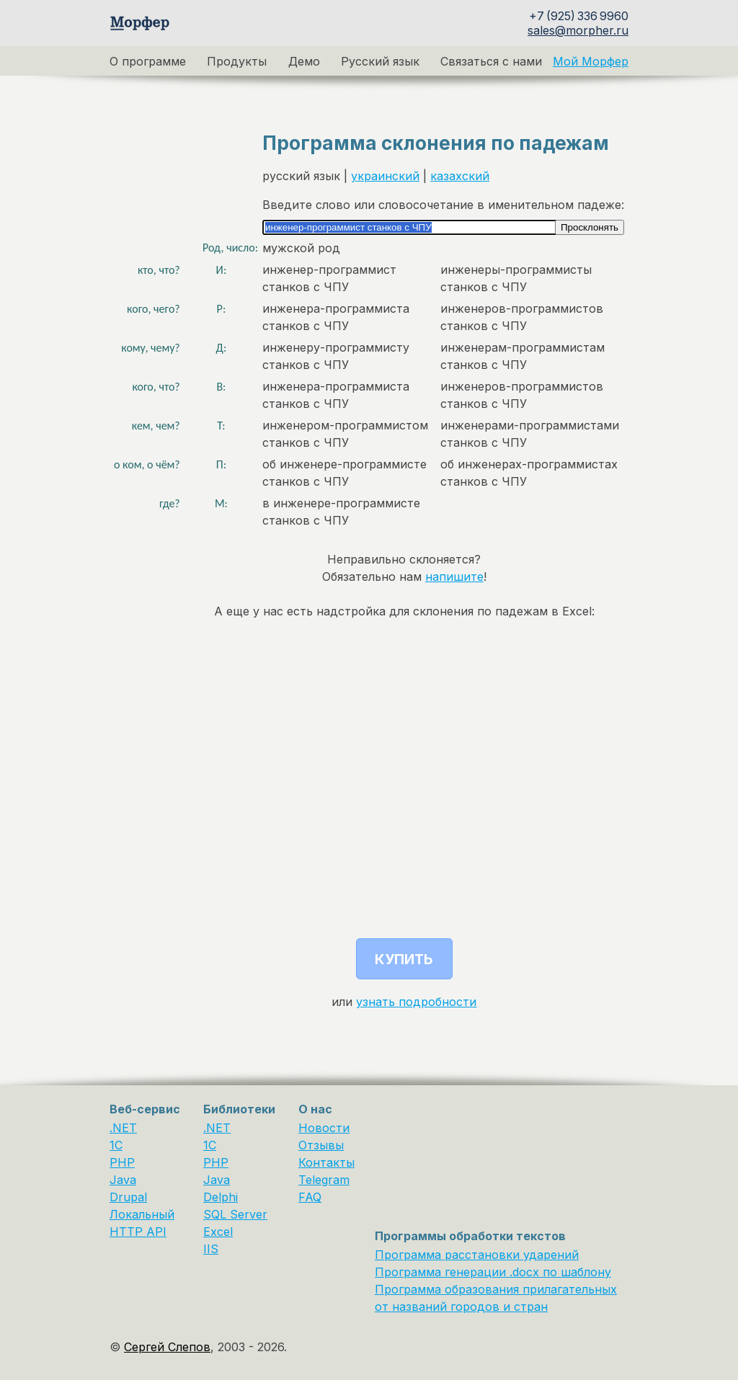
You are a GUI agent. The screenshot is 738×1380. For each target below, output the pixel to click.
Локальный (142, 1214)
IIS (210, 1249)
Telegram (324, 1179)
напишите (454, 576)
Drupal (128, 1197)
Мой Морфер (590, 61)
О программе (148, 61)
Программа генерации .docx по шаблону (493, 1272)
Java (123, 1179)
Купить (404, 959)
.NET (123, 1128)
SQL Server (235, 1214)
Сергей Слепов (167, 1347)
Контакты (326, 1162)
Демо (304, 61)
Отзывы (321, 1145)
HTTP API (138, 1231)
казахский (459, 176)
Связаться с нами (491, 61)
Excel (218, 1231)
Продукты (237, 61)
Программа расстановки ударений (477, 1254)
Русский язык (380, 61)
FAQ (309, 1197)
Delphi (220, 1197)
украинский (385, 176)
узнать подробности (416, 1001)
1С (209, 1145)
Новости (324, 1128)
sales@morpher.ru (578, 30)
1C (116, 1145)
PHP (122, 1162)
